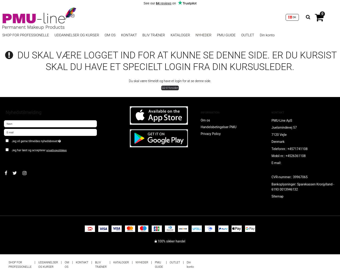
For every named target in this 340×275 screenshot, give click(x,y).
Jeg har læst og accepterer (39, 150)
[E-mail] (50, 132)
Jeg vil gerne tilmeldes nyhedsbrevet (53, 140)
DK (292, 17)
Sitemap (277, 196)
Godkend (15, 159)
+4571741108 (298, 149)
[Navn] (50, 123)
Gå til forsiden (170, 88)
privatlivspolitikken (56, 150)
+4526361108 (296, 156)
